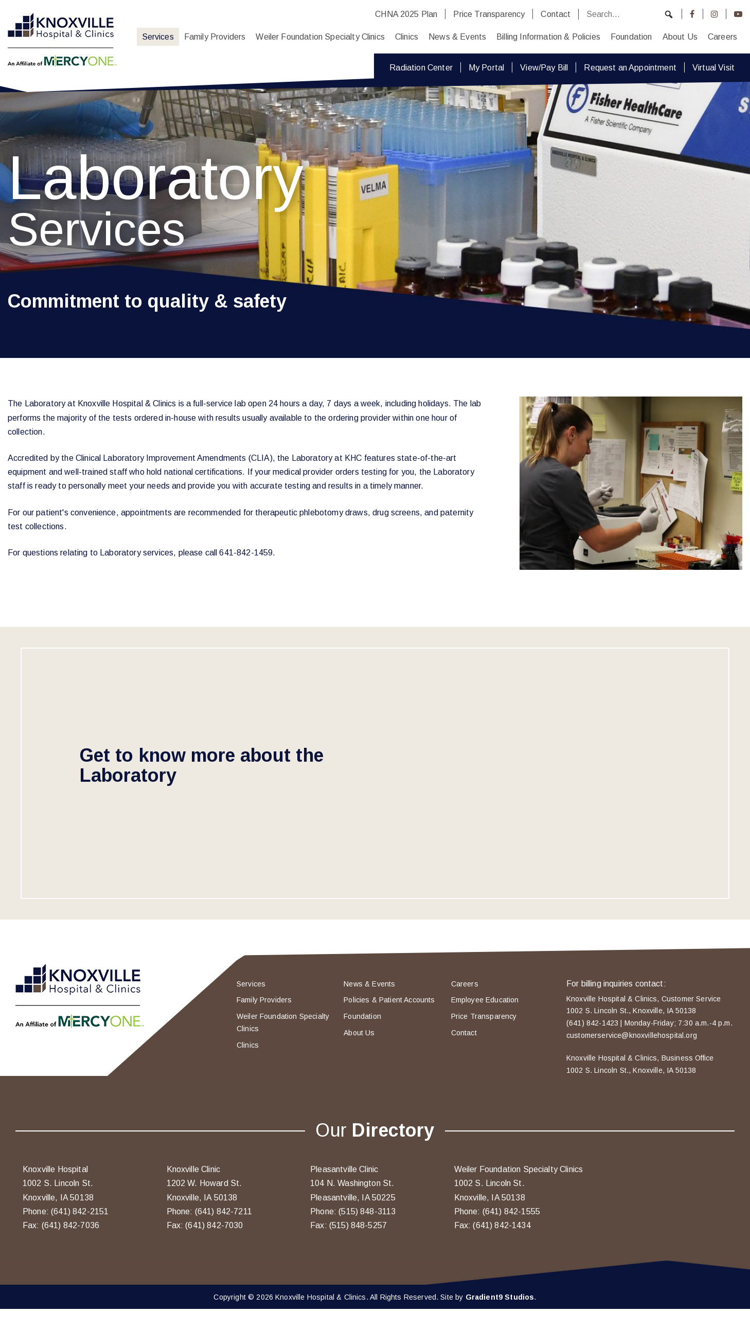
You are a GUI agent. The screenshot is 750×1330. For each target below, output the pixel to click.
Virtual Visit (713, 67)
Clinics (406, 36)
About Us (680, 36)
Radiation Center (421, 67)
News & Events (457, 36)
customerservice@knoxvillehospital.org (631, 1035)
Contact (555, 14)
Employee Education (485, 1000)
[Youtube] (738, 14)
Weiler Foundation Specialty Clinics (320, 36)
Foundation (631, 36)
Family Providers (215, 36)
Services (158, 36)
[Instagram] (714, 14)
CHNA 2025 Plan (406, 14)
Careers (722, 36)
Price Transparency (489, 14)
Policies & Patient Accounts (389, 1000)
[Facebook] (692, 14)
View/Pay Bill (544, 67)
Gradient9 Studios (500, 1297)
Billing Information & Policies (548, 36)
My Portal (486, 67)
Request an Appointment (630, 67)
